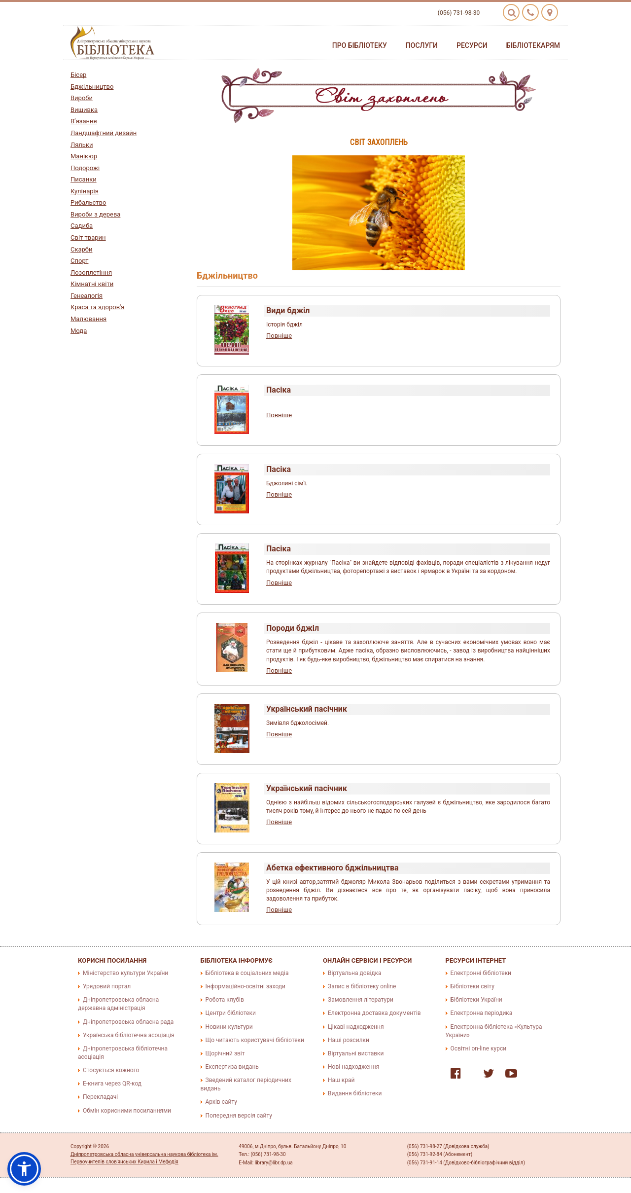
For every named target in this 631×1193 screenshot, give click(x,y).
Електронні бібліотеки (481, 973)
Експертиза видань (232, 1066)
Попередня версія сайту (239, 1115)
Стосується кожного (111, 1070)
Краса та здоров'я (97, 307)
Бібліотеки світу (472, 986)
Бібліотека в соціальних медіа (247, 973)
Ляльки (81, 144)
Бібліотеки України (476, 999)
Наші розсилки (348, 1040)
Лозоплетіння (91, 272)
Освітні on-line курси (479, 1048)
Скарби (81, 249)
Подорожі (85, 168)
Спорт (79, 260)
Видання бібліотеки (355, 1093)
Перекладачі (100, 1096)
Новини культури (229, 1026)
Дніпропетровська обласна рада (128, 1021)
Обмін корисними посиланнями (127, 1110)
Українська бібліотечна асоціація (129, 1035)
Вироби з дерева (95, 214)
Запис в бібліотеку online (362, 986)
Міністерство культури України (125, 973)
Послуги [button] (422, 45)
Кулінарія (84, 191)
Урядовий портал (107, 986)
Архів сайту (221, 1101)
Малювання (88, 319)
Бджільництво (91, 86)
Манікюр (83, 156)
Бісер (78, 74)
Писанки (83, 179)
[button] (24, 1169)
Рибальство (88, 202)
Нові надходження (353, 1066)
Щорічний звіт (225, 1053)
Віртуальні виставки (356, 1053)
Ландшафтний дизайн (103, 133)
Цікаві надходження (356, 1026)
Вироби (81, 98)
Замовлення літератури (360, 999)
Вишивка (84, 109)
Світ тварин (88, 237)
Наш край (341, 1080)
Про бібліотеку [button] (359, 45)
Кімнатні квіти (91, 284)
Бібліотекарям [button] (533, 45)
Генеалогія (86, 295)
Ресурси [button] (472, 45)
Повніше (279, 335)
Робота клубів (225, 999)
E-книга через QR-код (112, 1083)
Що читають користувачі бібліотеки (255, 1040)
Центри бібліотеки (231, 1013)
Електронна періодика (482, 1013)
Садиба (81, 225)
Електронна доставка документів (374, 1013)
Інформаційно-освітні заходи (245, 986)
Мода (78, 330)
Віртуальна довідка (355, 973)
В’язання (83, 121)
